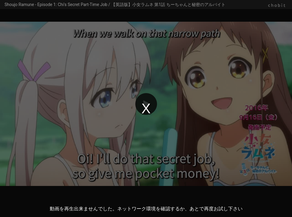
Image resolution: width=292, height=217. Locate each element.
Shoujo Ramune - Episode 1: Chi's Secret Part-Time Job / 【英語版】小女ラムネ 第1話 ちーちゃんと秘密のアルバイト (115, 4)
